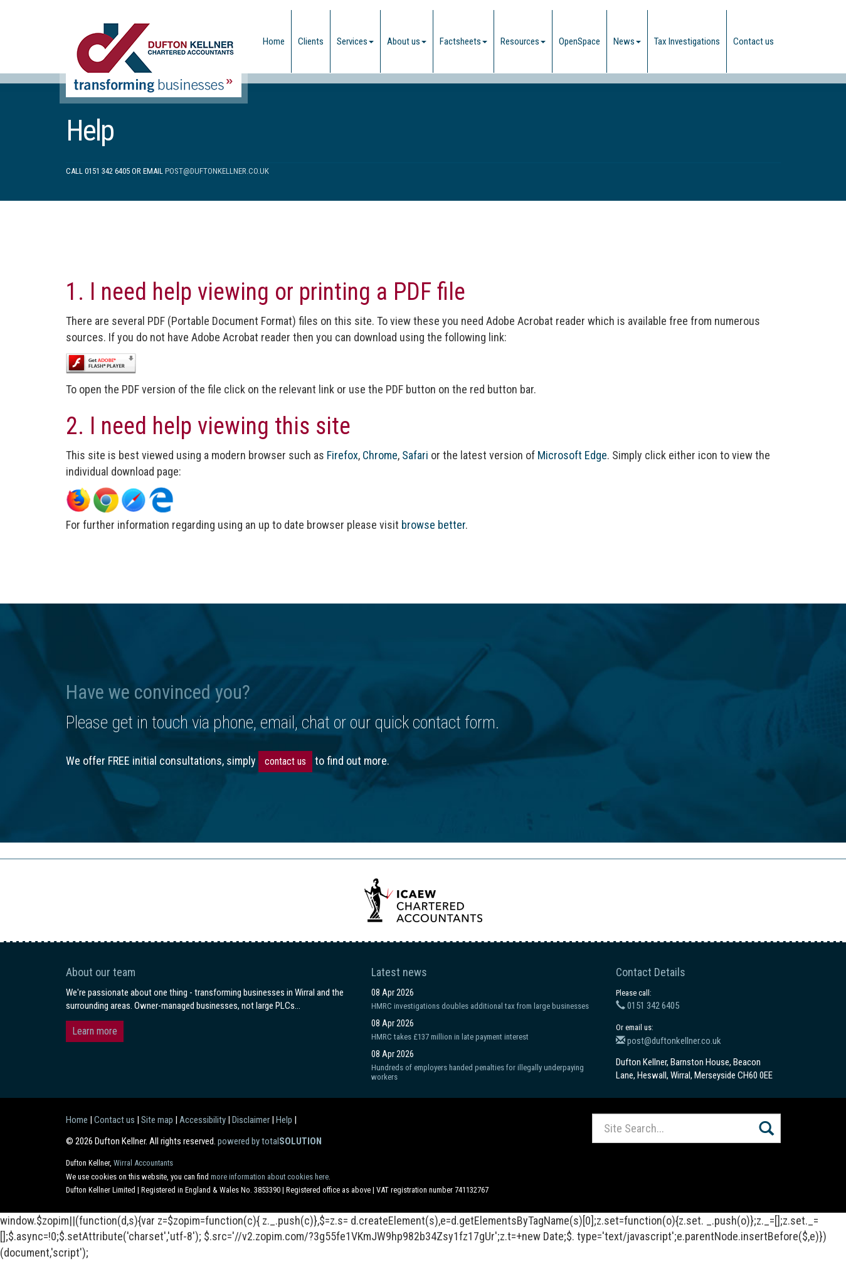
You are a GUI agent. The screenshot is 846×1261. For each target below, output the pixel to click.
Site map (157, 1119)
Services (355, 41)
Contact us (753, 41)
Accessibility (202, 1119)
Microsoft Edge (572, 455)
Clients (311, 41)
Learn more (94, 1031)
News (627, 41)
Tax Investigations (687, 41)
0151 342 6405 (647, 1005)
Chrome (380, 455)
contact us (285, 761)
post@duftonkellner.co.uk (217, 171)
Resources (523, 41)
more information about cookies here (270, 1176)
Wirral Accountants (143, 1163)
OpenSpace (579, 41)
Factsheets (463, 41)
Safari (415, 455)
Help (284, 1119)
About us (406, 41)
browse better (433, 524)
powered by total (270, 1141)
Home (274, 41)
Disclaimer (251, 1119)
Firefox (342, 455)
